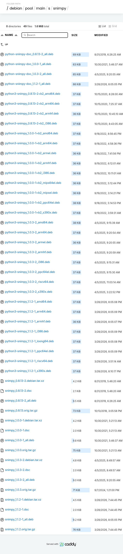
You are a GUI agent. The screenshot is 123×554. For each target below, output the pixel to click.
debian (16, 8)
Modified (101, 35)
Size (74, 35)
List (102, 26)
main (40, 8)
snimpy (59, 8)
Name (12, 34)
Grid (112, 26)
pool (29, 8)
